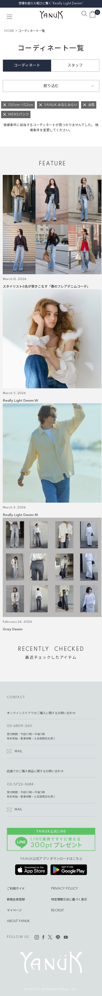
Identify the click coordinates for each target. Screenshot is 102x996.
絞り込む (51, 86)
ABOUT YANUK (18, 921)
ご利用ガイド (16, 888)
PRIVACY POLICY (64, 888)
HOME (9, 31)
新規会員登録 (16, 899)
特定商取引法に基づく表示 (69, 899)
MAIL (18, 751)
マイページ (14, 910)
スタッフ (75, 65)
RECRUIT (57, 910)
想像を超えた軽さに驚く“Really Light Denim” (51, 3)
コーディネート (27, 65)
